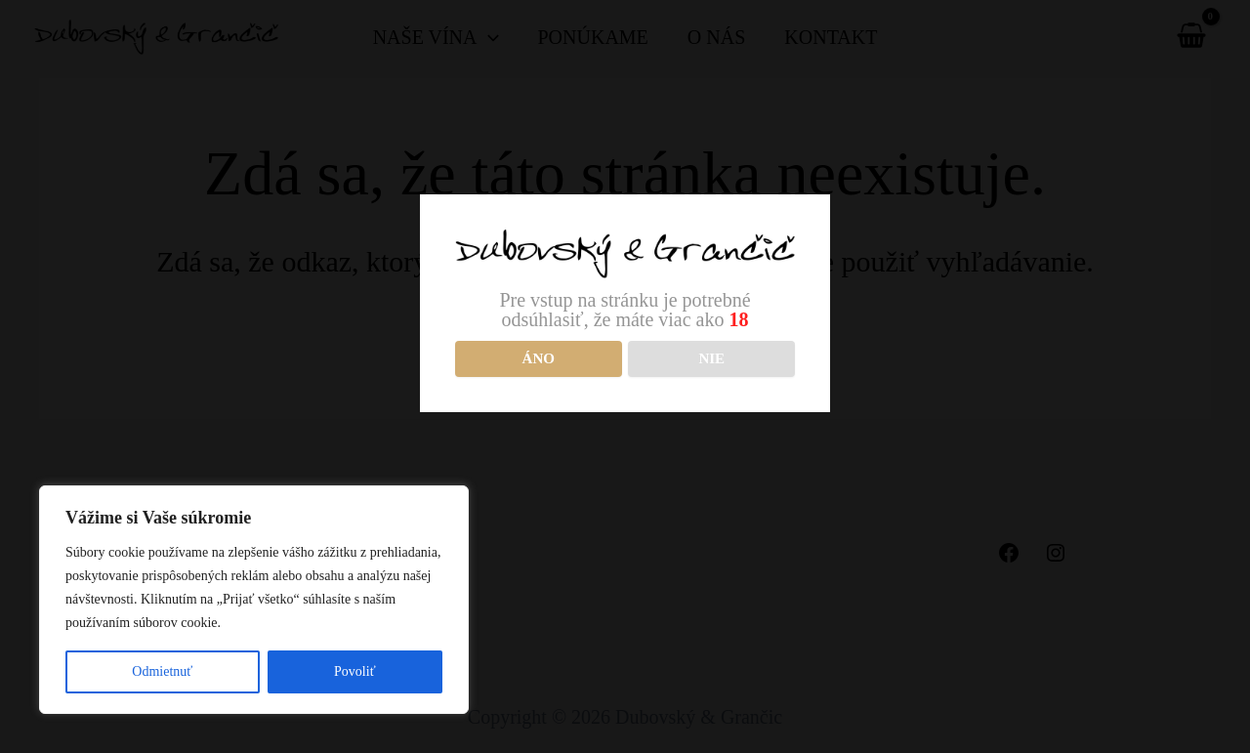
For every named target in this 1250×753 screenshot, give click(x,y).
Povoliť (355, 671)
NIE (711, 358)
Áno (538, 358)
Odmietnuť (162, 671)
